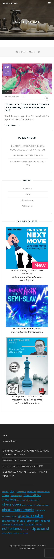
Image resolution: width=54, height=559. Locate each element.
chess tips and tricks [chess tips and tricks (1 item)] (41, 505)
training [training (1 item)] (15, 533)
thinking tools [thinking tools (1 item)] (7, 533)
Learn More (10, 125)
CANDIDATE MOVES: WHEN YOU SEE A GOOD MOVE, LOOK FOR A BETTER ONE (27, 107)
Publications (27, 206)
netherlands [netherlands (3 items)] (12, 528)
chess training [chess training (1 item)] (40, 510)
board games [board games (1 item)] (21, 492)
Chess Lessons (27, 200)
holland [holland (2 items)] (45, 521)
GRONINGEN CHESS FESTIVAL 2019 (28, 155)
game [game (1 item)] (14, 516)
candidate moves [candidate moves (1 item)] (43, 492)
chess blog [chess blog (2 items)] (9, 499)
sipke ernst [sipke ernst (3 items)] (40, 528)
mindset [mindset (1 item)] (39, 525)
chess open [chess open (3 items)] (11, 504)
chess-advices (9, 441)
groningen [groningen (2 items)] (33, 521)
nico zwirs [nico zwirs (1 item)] (26, 529)
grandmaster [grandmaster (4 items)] (30, 515)
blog (7, 92)
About (28, 194)
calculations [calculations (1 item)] (31, 492)
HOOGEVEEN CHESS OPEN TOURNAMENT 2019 (28, 163)
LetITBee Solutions (27, 548)
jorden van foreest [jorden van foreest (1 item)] (17, 525)
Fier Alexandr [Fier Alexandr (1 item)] (6, 516)
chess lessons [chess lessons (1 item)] (34, 500)
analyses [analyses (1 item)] (5, 492)
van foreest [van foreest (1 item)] (24, 533)
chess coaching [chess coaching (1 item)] (22, 500)
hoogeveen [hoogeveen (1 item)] (6, 525)
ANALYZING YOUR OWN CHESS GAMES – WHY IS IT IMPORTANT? (25, 474)
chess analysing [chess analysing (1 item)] (16, 496)
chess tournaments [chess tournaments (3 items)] (18, 509)
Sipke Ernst (12, 96)
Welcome (27, 188)
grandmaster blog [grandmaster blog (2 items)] (13, 521)
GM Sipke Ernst (10, 3)
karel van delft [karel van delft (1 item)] (30, 525)
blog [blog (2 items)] (12, 491)
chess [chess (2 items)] (5, 495)
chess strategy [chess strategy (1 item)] (27, 505)
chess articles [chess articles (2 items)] (32, 495)
